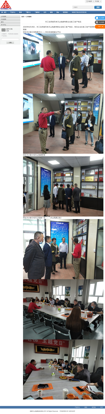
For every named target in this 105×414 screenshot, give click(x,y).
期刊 (2, 22)
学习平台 (3, 25)
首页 (5, 12)
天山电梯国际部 (101, 23)
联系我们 (65, 12)
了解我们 (37, 12)
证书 (45, 12)
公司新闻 (3, 16)
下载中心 (28, 12)
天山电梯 (101, 18)
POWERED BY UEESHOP (67, 411)
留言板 (94, 407)
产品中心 (12, 12)
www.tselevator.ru (79, 12)
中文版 (97, 1)
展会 (57, 12)
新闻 (51, 12)
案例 (20, 12)
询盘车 (90, 1)
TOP (99, 26)
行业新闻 (3, 19)
